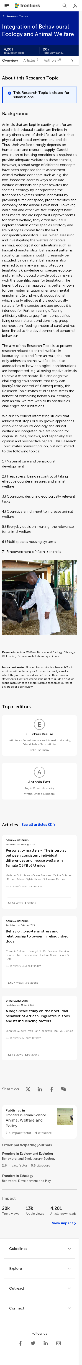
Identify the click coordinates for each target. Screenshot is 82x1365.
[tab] (10, 60)
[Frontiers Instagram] (58, 1343)
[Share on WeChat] (63, 1088)
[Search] (64, 5)
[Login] (75, 5)
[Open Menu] (6, 5)
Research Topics (17, 16)
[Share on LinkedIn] (39, 1088)
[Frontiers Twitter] (33, 1343)
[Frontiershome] (28, 5)
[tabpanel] (39, 652)
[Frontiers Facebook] (20, 1343)
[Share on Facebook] (51, 1088)
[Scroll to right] (72, 60)
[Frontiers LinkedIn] (46, 1343)
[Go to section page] (39, 1121)
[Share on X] (28, 1088)
